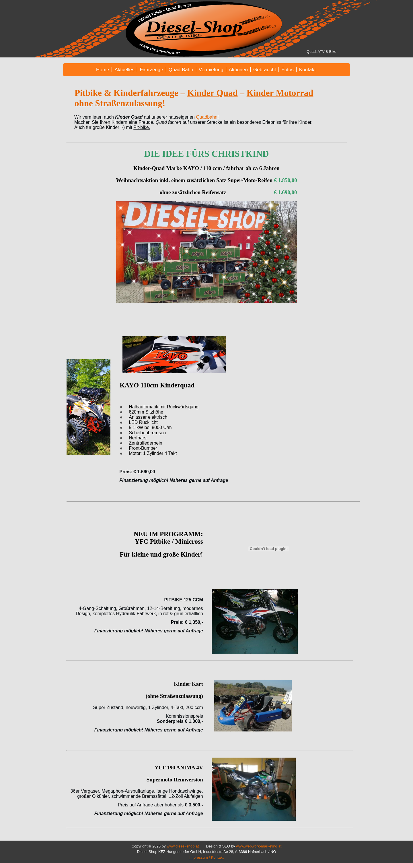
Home (102, 69)
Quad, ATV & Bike (321, 51)
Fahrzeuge (151, 69)
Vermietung (211, 69)
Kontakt (307, 69)
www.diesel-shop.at (183, 846)
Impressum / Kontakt (206, 857)
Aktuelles (124, 69)
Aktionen (238, 69)
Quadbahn (206, 117)
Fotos (287, 69)
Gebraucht (264, 69)
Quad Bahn (181, 69)
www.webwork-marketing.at (258, 846)
